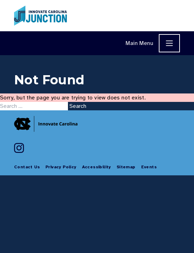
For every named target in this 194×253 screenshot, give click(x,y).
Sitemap (126, 166)
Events (149, 166)
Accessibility (96, 166)
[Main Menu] (169, 43)
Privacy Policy (60, 166)
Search (77, 106)
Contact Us (27, 166)
